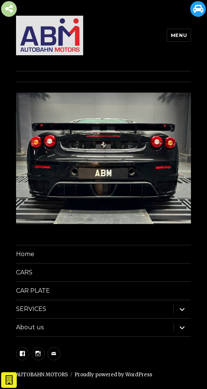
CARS (24, 272)
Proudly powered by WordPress (113, 374)
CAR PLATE (33, 290)
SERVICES (31, 308)
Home (25, 254)
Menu (179, 35)
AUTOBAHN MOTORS (42, 374)
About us (30, 327)
